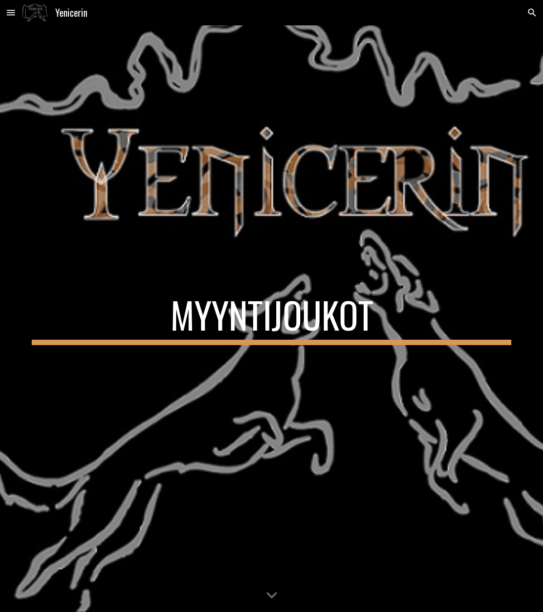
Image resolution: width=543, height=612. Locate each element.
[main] (271, 319)
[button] (11, 12)
